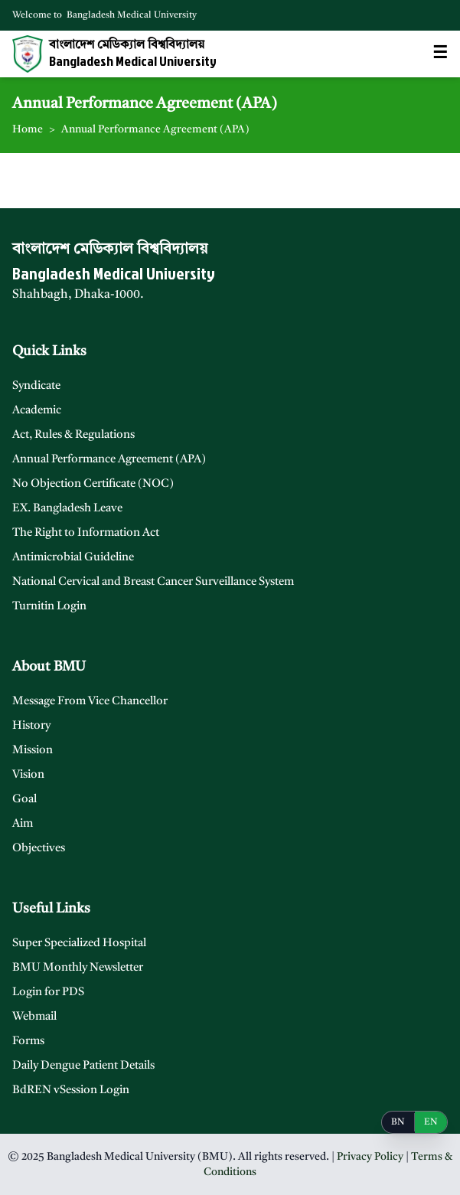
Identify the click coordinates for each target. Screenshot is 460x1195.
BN (398, 1122)
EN (431, 1122)
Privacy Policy (370, 1156)
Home (27, 129)
